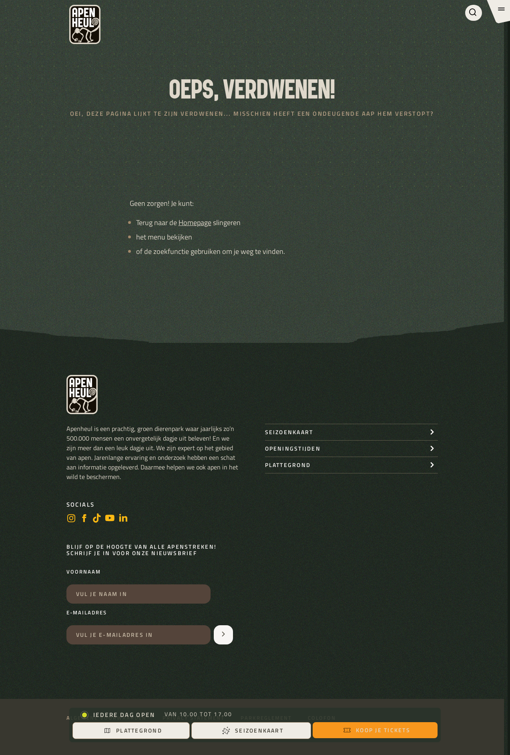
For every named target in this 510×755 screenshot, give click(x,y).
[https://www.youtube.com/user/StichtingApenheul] (110, 518)
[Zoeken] (473, 13)
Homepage (195, 222)
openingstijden (293, 448)
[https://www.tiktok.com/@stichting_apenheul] (97, 518)
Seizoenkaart (252, 730)
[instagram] (71, 518)
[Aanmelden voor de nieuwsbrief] (223, 634)
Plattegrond (132, 730)
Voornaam (83, 572)
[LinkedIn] (123, 518)
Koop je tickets (376, 730)
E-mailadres (86, 613)
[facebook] (84, 518)
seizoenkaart (289, 432)
